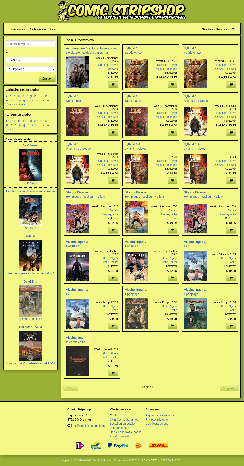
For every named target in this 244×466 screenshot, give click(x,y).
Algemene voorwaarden (161, 415)
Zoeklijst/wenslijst (121, 436)
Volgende (229, 388)
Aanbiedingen (38, 29)
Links (53, 29)
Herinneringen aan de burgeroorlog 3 (30, 273)
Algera (114, 258)
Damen (114, 210)
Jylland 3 (131, 48)
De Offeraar (30, 145)
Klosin (101, 64)
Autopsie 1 (30, 183)
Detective (112, 68)
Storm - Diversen (77, 192)
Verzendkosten (119, 427)
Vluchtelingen (75, 337)
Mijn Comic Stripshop (214, 29)
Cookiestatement (157, 423)
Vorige (71, 388)
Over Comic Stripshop (124, 419)
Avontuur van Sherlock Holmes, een (91, 48)
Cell (186, 246)
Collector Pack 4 (30, 327)
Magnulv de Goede (196, 100)
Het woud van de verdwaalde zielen (30, 191)
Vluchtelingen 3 (77, 242)
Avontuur (159, 68)
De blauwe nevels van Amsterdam (88, 52)
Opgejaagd (132, 294)
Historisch (171, 68)
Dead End (30, 281)
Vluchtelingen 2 (195, 242)
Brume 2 (30, 227)
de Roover (112, 64)
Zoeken (47, 78)
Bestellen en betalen (123, 423)
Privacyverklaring (157, 419)
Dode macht (74, 100)
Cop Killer (72, 246)
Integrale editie (75, 342)
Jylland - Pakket (135, 148)
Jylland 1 (190, 96)
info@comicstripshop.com (88, 425)
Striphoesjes (18, 29)
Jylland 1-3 (132, 144)
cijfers (21, 104)
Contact (115, 415)
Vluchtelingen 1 (135, 289)
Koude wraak (133, 52)
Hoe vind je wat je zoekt (125, 432)
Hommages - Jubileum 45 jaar (85, 196)
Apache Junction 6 (30, 319)
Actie (115, 214)
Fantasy (106, 214)
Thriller (114, 262)
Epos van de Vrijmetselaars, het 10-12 (30, 363)
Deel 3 (30, 235)
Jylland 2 (72, 96)
